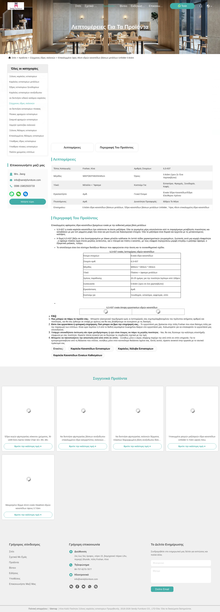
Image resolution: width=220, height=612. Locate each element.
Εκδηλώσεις (138, 6)
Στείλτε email (162, 589)
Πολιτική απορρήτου (37, 608)
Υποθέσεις (14, 578)
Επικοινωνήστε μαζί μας (156, 6)
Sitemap (53, 608)
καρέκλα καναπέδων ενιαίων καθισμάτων (77, 355)
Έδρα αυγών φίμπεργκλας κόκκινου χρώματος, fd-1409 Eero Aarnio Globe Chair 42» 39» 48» (28, 438)
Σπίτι (78, 6)
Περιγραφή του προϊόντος (117, 147)
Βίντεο (123, 6)
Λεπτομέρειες (72, 147)
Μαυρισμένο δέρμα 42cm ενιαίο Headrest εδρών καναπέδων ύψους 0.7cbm (27, 506)
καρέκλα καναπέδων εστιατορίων (90, 348)
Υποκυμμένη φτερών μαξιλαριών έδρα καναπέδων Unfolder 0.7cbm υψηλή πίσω (192, 438)
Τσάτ (182, 6)
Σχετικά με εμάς (92, 6)
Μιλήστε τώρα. (27, 201)
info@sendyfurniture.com (27, 180)
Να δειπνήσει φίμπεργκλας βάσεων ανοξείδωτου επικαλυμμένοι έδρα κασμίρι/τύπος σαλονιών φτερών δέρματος (82, 438)
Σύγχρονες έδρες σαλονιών (42, 58)
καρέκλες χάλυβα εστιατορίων (135, 348)
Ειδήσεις (13, 573)
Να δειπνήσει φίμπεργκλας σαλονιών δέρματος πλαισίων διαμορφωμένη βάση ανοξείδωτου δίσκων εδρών (137, 438)
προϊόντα (109, 6)
